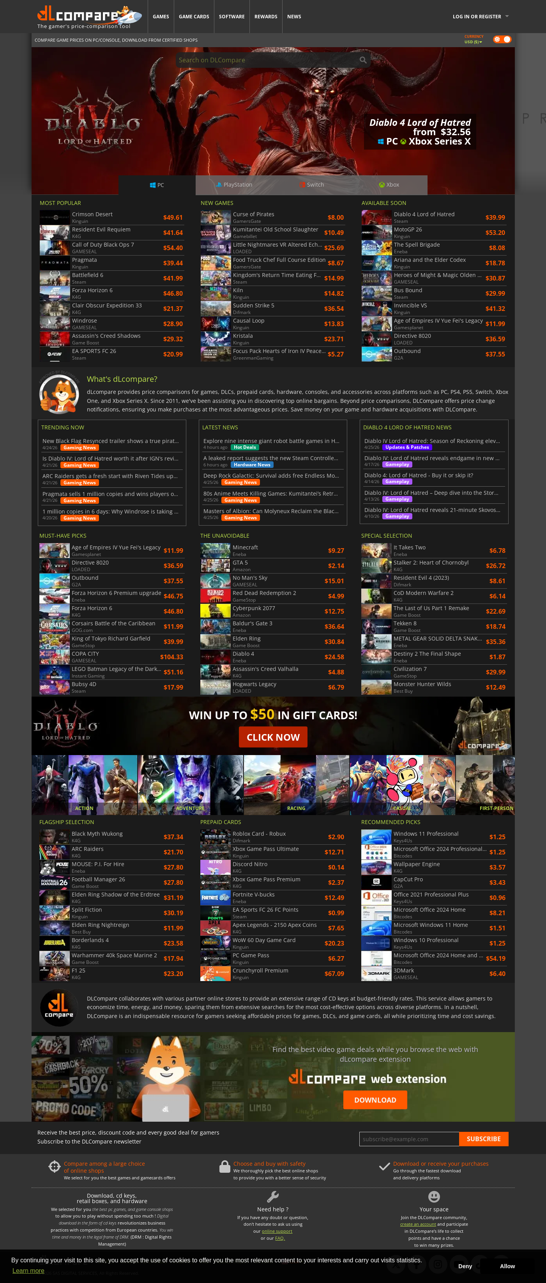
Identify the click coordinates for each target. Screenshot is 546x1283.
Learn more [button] (28, 1270)
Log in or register (477, 16)
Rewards (265, 16)
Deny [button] (465, 1266)
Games (161, 16)
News (294, 16)
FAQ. (280, 1238)
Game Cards (194, 16)
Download (375, 1100)
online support (277, 1231)
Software (232, 16)
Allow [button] (507, 1266)
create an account (418, 1224)
